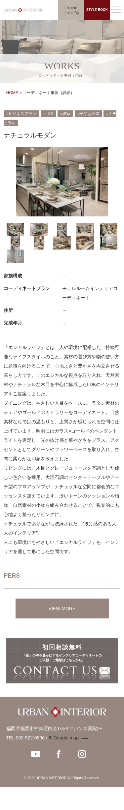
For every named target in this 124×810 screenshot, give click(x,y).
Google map (66, 737)
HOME (12, 92)
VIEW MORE (62, 608)
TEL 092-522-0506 (25, 737)
